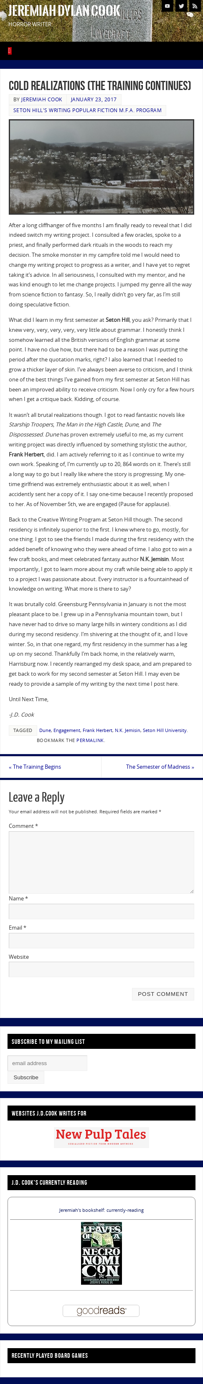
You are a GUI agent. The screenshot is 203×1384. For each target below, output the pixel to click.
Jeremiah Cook (41, 99)
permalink (90, 740)
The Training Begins (35, 766)
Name (18, 898)
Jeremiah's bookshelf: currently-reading (101, 1210)
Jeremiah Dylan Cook (64, 11)
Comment (23, 826)
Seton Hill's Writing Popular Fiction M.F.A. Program (87, 110)
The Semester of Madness (160, 766)
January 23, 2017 (94, 99)
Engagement (66, 730)
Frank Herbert (97, 730)
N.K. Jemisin (127, 730)
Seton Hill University (165, 730)
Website (19, 956)
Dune (45, 730)
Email (17, 927)
